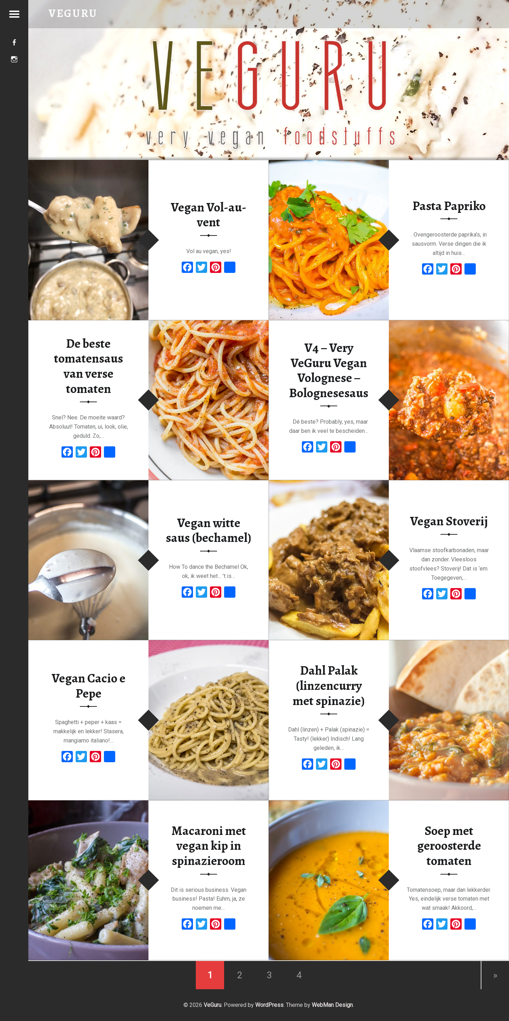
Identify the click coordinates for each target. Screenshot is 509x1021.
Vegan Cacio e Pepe (88, 686)
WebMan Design (332, 1005)
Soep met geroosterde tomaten (449, 845)
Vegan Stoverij (449, 521)
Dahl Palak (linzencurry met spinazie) (329, 685)
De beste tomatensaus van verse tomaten (88, 366)
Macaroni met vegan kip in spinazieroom (208, 845)
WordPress (269, 1005)
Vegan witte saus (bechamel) (208, 530)
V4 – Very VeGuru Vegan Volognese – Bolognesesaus (328, 370)
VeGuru (212, 1005)
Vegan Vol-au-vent (208, 215)
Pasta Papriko (449, 205)
